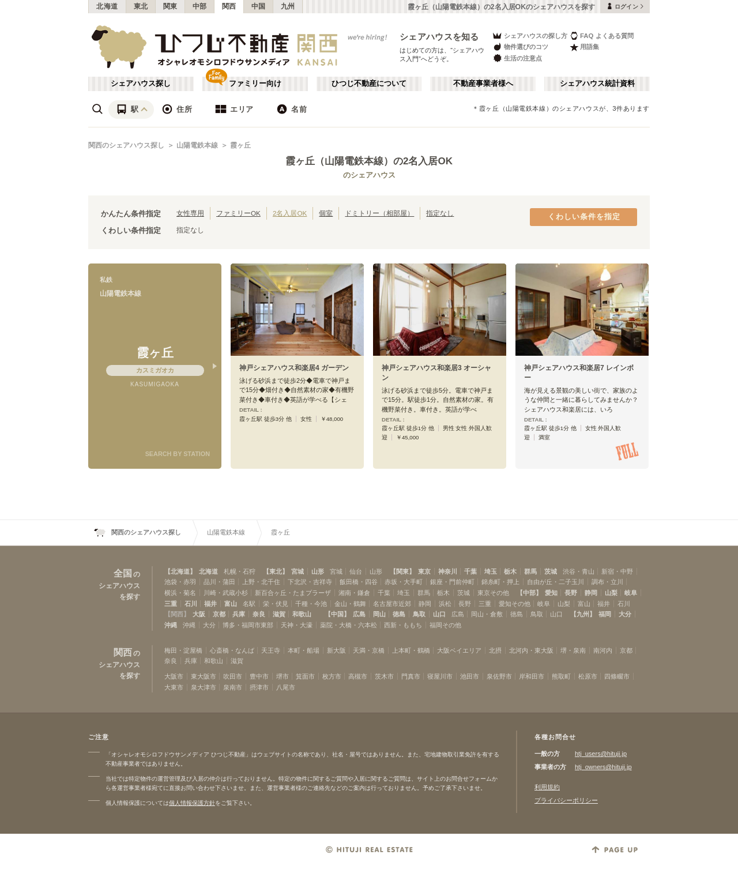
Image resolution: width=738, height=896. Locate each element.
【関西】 (177, 614)
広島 (359, 614)
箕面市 (305, 676)
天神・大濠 (296, 625)
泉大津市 (203, 687)
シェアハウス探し (141, 84)
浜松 (445, 603)
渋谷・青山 (578, 571)
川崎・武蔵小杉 (226, 592)
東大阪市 (203, 676)
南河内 (602, 650)
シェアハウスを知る (439, 37)
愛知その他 (514, 603)
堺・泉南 (573, 650)
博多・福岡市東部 (248, 625)
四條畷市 (617, 676)
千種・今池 (311, 603)
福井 (210, 603)
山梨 (611, 592)
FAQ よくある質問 (602, 35)
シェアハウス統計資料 (597, 84)
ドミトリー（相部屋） (379, 213)
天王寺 (270, 650)
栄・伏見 (275, 603)
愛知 (551, 592)
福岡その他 (445, 625)
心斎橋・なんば (232, 650)
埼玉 (490, 571)
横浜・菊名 (180, 592)
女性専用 (190, 213)
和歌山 (301, 614)
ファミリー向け (255, 84)
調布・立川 (607, 581)
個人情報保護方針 (192, 803)
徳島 (399, 614)
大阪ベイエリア (459, 650)
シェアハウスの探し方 (529, 35)
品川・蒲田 (219, 581)
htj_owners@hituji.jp (603, 766)
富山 (230, 603)
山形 (317, 571)
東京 (424, 571)
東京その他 (493, 592)
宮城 (297, 571)
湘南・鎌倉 (354, 592)
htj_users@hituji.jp (601, 753)
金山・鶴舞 (350, 603)
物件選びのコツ (520, 47)
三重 (170, 603)
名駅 (249, 603)
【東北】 (275, 571)
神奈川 (447, 571)
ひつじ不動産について (369, 84)
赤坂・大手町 (404, 581)
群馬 (530, 571)
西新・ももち (403, 625)
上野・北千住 (261, 581)
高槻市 (357, 676)
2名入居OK (290, 213)
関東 (170, 6)
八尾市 (285, 687)
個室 (326, 213)
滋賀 (279, 614)
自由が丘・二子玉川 (555, 581)
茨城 (550, 571)
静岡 (591, 592)
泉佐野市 (499, 676)
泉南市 (232, 687)
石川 (190, 603)
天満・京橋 (369, 650)
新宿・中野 (617, 571)
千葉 (470, 571)
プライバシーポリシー (566, 800)
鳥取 (419, 614)
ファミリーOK (238, 213)
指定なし (440, 213)
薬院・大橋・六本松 (348, 625)
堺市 (282, 676)
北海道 (107, 6)
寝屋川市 (440, 676)
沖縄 (170, 625)
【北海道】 (180, 571)
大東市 (173, 687)
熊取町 (561, 676)
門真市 (410, 676)
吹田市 (232, 676)
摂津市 (259, 687)
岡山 (379, 614)
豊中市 (259, 676)
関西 (229, 6)
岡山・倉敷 (487, 614)
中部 (200, 6)
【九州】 (583, 614)
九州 (288, 6)
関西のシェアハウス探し (126, 145)
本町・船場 (303, 650)
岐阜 (630, 592)
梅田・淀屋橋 (183, 650)
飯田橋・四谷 (359, 581)
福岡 (604, 614)
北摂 (495, 650)
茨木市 (384, 676)
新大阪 (336, 650)
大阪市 (173, 676)
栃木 (510, 571)
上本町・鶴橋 (411, 650)
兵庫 (238, 614)
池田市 (469, 676)
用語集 (584, 47)
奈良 (259, 614)
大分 (625, 614)
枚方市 (331, 676)
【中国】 (337, 614)
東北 (141, 6)
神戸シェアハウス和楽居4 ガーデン (294, 368)
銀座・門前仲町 (452, 581)
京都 (219, 614)
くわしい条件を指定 (584, 217)
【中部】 (529, 592)
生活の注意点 (517, 58)
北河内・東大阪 (531, 650)
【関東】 (402, 571)
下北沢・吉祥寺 (310, 581)
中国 (258, 6)
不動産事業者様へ (483, 84)
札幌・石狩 (239, 571)
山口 (439, 614)
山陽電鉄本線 (197, 145)
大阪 (199, 614)
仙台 (355, 571)
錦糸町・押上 (500, 581)
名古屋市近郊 (392, 603)
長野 (570, 592)
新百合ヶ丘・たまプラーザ (293, 592)
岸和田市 (531, 676)
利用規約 (547, 787)
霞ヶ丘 (240, 145)
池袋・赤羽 (180, 581)
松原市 (587, 676)
